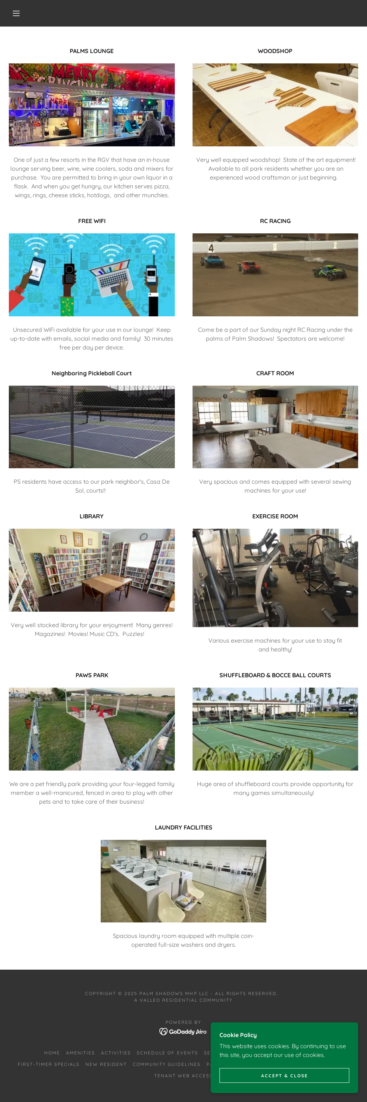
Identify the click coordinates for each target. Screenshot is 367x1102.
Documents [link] (332, 1064)
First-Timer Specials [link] (49, 1064)
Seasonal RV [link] (223, 1053)
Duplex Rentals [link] (270, 1053)
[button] (17, 13)
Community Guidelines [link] (166, 1064)
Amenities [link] (80, 1053)
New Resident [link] (106, 1064)
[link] (183, 1031)
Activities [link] (116, 1053)
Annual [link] (311, 1053)
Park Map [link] (220, 1064)
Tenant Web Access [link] (183, 1075)
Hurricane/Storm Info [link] (274, 1064)
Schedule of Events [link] (167, 1053)
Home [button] (52, 1053)
